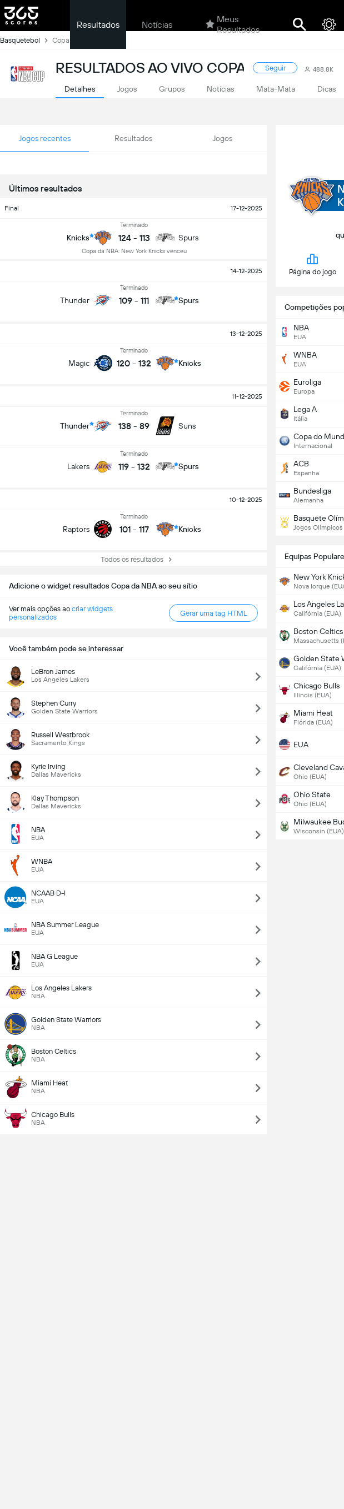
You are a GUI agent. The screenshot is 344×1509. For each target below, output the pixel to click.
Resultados (98, 24)
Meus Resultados (233, 24)
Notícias (157, 24)
